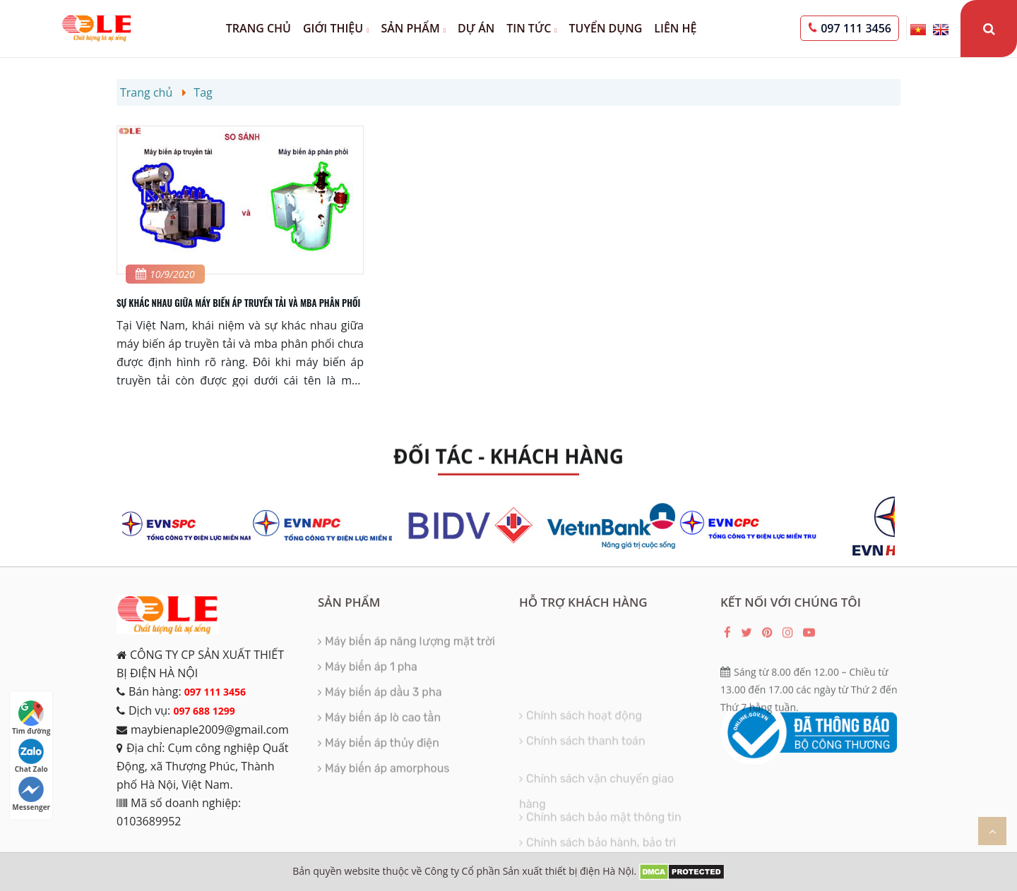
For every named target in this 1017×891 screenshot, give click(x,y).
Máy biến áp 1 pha (371, 677)
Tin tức (531, 28)
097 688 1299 (203, 710)
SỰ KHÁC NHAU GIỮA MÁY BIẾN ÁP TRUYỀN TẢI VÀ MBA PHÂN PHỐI (238, 303)
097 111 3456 (856, 28)
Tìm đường (31, 718)
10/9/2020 (165, 274)
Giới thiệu (336, 28)
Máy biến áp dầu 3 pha (383, 703)
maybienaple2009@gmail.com (210, 729)
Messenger (31, 794)
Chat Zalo (31, 756)
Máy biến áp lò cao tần (383, 728)
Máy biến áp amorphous (387, 779)
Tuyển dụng (606, 28)
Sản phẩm (413, 28)
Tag (203, 92)
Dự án (476, 28)
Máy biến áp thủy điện (382, 753)
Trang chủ (258, 28)
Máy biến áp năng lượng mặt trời (410, 652)
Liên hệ (675, 28)
